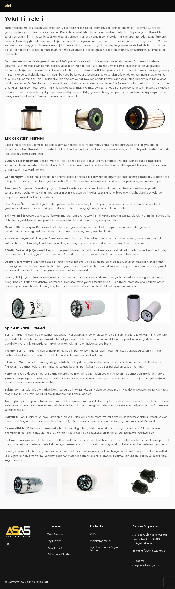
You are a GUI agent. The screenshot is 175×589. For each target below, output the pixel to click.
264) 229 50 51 (157, 551)
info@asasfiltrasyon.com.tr (149, 565)
